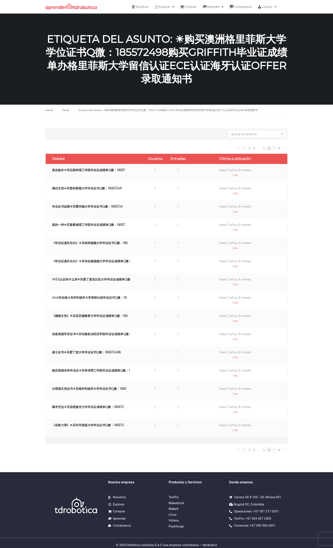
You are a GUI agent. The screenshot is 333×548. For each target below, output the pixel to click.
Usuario (267, 7)
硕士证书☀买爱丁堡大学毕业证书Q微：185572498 (86, 352)
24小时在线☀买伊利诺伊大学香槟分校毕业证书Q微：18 (89, 298)
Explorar (164, 7)
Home (49, 110)
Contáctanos (240, 7)
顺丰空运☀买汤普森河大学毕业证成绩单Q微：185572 (88, 407)
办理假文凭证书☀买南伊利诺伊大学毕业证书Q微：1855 (89, 389)
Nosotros (139, 7)
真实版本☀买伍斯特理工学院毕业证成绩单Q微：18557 (88, 170)
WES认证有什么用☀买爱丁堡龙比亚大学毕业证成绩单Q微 (91, 279)
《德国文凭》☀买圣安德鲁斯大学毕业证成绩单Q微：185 (90, 316)
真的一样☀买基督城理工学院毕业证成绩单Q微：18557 (88, 225)
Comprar (188, 7)
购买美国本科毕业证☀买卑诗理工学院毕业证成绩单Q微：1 (91, 370)
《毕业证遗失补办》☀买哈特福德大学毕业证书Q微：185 (90, 243)
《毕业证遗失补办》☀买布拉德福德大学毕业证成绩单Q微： (92, 261)
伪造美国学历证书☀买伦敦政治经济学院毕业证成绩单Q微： (92, 334)
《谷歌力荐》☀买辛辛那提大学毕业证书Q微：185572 (88, 425)
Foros (65, 110)
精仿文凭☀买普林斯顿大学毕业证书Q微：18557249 (87, 188)
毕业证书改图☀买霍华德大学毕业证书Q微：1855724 (87, 206)
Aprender (213, 7)
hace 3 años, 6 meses (235, 170)
